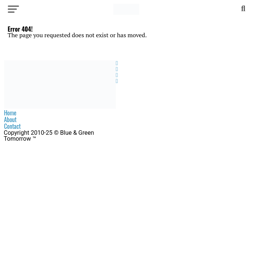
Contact (12, 126)
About (10, 119)
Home (10, 112)
